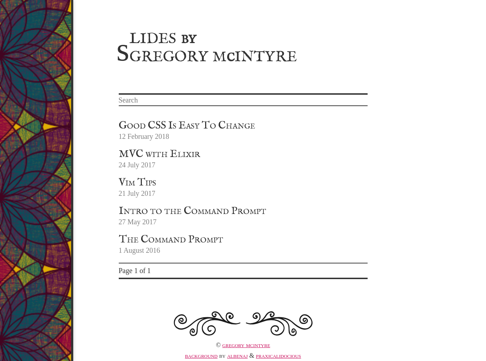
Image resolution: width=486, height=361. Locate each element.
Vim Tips (137, 182)
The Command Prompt (171, 239)
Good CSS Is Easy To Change (187, 125)
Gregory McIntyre (246, 345)
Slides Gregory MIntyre (207, 46)
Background (201, 355)
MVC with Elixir (159, 154)
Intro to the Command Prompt (192, 211)
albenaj (237, 355)
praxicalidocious (278, 355)
